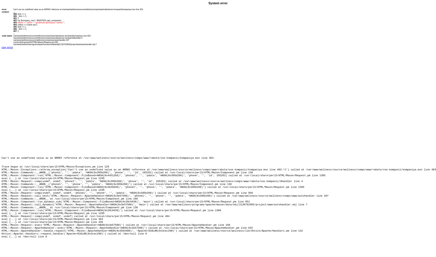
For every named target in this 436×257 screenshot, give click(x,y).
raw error (7, 47)
